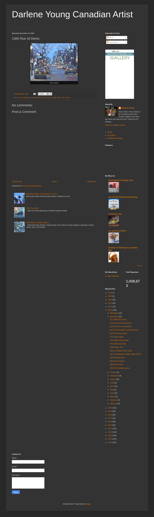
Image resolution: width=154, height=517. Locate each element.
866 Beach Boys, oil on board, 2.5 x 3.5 (41, 194)
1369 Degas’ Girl (116, 347)
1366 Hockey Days (117, 358)
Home (54, 182)
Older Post (91, 182)
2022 (110, 307)
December (114, 313)
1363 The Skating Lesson (120, 368)
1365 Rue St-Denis (117, 361)
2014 (110, 429)
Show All (139, 265)
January (113, 404)
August (113, 379)
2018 (110, 415)
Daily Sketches (113, 276)
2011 (110, 439)
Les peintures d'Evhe (117, 231)
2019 (110, 411)
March (113, 397)
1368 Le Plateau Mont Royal (121, 351)
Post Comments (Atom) (32, 186)
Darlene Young (128, 108)
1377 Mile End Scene (118, 320)
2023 (110, 303)
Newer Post (17, 182)
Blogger (88, 504)
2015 (110, 425)
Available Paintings (114, 138)
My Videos (111, 135)
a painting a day (115, 214)
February (114, 400)
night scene (57, 97)
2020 (110, 408)
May (112, 390)
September (114, 376)
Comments (112, 42)
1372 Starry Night (116, 337)
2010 (110, 442)
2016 (110, 422)
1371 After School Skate (119, 340)
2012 (110, 435)
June (112, 386)
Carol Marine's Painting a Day (120, 180)
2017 (110, 418)
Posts (110, 38)
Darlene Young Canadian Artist (72, 14)
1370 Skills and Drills (118, 344)
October (113, 372)
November (114, 317)
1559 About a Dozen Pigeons (37, 223)
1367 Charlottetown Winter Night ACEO (125, 354)
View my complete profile (115, 125)
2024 (110, 300)
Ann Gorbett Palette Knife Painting (122, 197)
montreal (49, 97)
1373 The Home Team (118, 333)
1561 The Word (32, 208)
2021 (110, 310)
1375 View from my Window (121, 326)
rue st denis (66, 97)
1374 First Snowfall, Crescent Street (124, 330)
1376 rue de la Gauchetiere (120, 323)
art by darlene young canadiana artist (32, 97)
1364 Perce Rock (116, 364)
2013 (110, 432)
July (112, 383)
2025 (110, 296)
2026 (110, 293)
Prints (109, 132)
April (112, 393)
